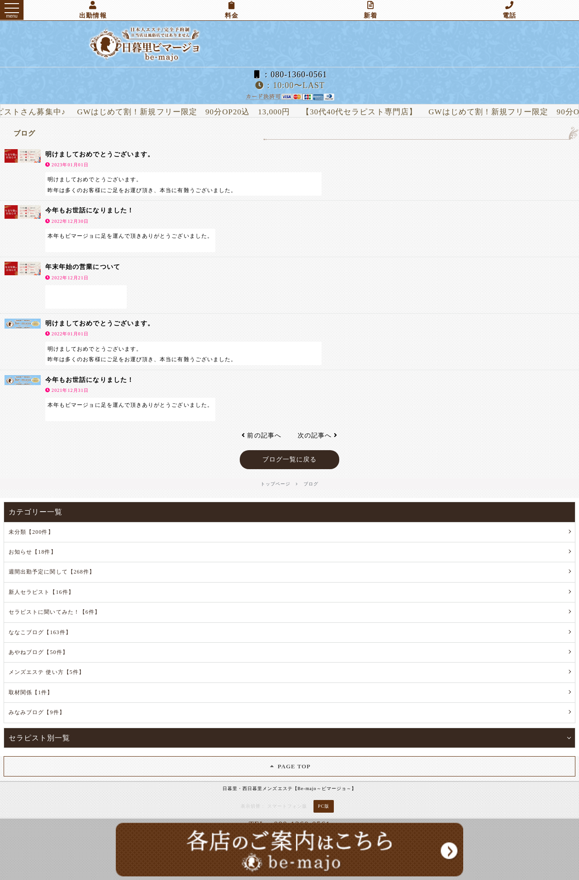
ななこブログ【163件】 (40, 632)
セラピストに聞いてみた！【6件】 (54, 612)
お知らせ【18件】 (33, 552)
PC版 (323, 806)
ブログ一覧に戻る (289, 459)
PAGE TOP (289, 766)
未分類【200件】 (31, 532)
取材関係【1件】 (31, 692)
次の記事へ (317, 435)
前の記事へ (261, 435)
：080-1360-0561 (289, 74)
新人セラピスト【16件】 (41, 592)
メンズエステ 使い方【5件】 (47, 672)
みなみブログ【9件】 (37, 712)
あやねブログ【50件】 (38, 652)
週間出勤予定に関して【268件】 (52, 572)
